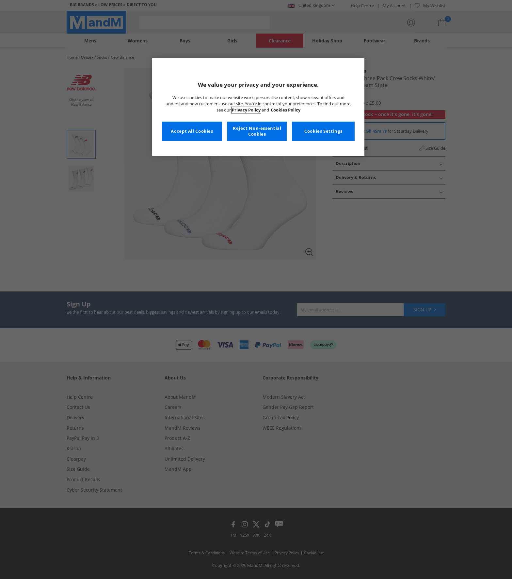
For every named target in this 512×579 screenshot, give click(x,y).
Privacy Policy (246, 110)
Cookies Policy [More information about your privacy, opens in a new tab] (285, 110)
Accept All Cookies (192, 131)
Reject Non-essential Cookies (257, 131)
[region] (258, 107)
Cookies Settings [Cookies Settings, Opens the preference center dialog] (323, 131)
